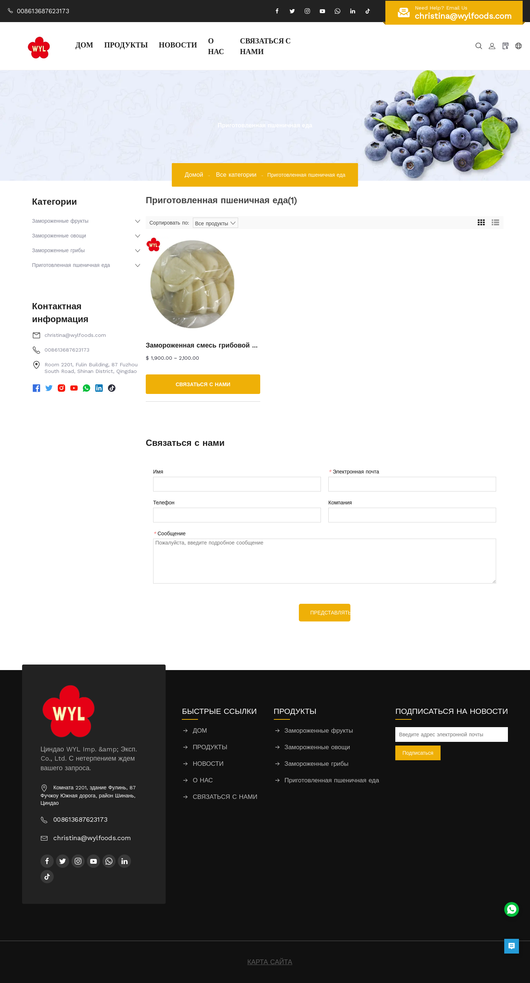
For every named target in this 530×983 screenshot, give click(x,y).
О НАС (216, 46)
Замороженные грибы (58, 250)
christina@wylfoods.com (75, 335)
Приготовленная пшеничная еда (71, 265)
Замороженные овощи (59, 236)
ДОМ (84, 44)
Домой (194, 174)
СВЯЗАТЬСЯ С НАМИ (265, 46)
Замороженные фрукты (60, 221)
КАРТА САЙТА (269, 962)
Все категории (236, 174)
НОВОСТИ (178, 44)
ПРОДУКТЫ (126, 44)
